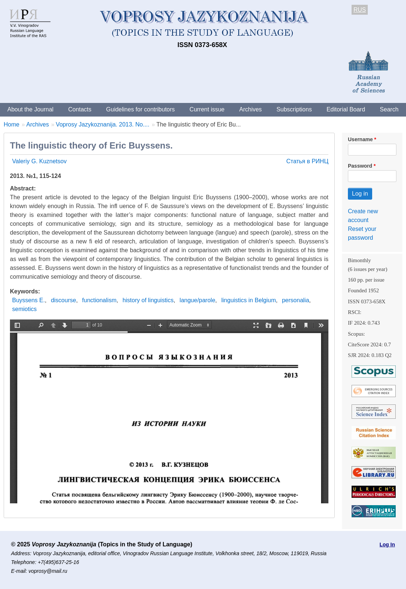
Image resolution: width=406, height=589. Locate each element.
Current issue (206, 109)
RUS (359, 10)
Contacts (79, 109)
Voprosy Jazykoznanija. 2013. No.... (102, 124)
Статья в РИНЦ (307, 161)
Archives (250, 109)
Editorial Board (346, 109)
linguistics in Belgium (248, 300)
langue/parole (197, 300)
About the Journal (30, 109)
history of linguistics (148, 300)
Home (11, 124)
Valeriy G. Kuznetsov (39, 161)
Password (360, 166)
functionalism (99, 300)
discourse (63, 300)
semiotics (24, 309)
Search (389, 109)
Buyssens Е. (28, 300)
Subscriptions (294, 109)
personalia (295, 300)
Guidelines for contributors (140, 109)
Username (360, 139)
